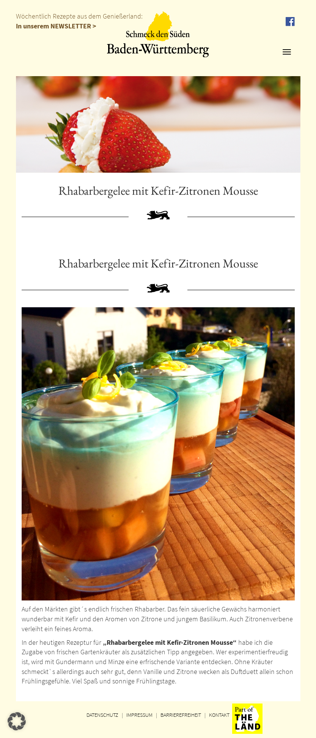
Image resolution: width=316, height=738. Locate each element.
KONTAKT (219, 714)
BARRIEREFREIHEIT (180, 714)
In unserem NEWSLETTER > (56, 26)
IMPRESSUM (139, 714)
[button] (16, 721)
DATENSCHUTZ (102, 714)
